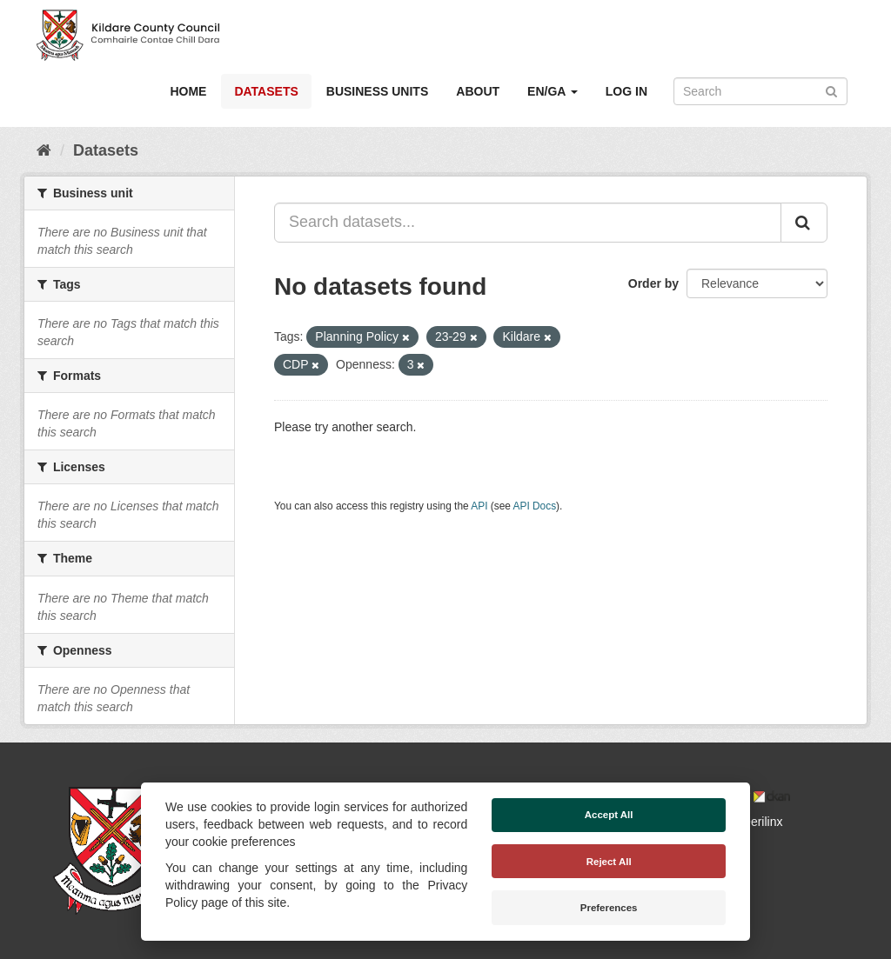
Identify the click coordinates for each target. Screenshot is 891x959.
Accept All (609, 814)
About (477, 91)
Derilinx (755, 822)
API (479, 506)
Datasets (266, 91)
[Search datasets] (760, 91)
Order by (653, 283)
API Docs (535, 506)
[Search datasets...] (527, 223)
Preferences (609, 907)
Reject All (609, 861)
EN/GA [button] (552, 91)
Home (188, 91)
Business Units (377, 91)
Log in (626, 91)
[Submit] (831, 90)
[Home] (44, 150)
